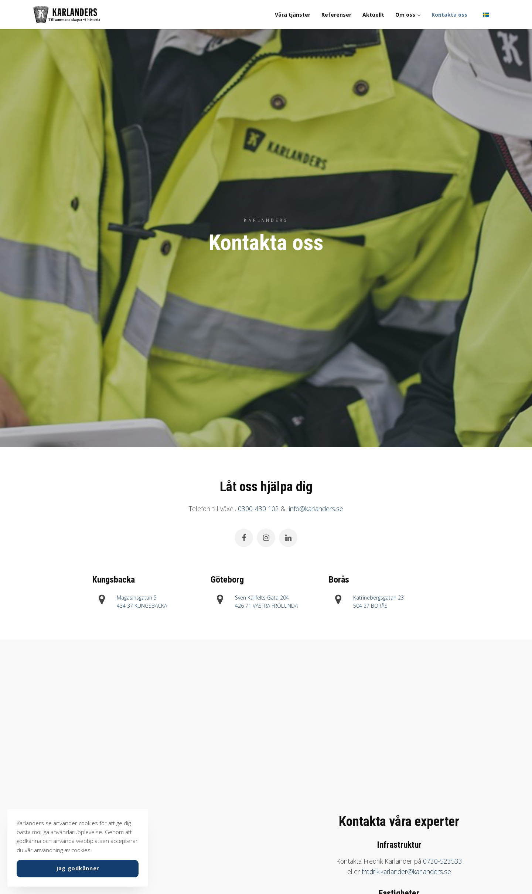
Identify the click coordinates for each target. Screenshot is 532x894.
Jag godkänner (77, 868)
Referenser (336, 14)
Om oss (407, 14)
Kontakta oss (449, 14)
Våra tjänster (292, 14)
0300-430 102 (258, 508)
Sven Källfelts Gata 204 (262, 597)
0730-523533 (442, 861)
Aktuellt (373, 14)
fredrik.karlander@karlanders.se (406, 871)
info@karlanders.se (316, 508)
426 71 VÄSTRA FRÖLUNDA (266, 605)
